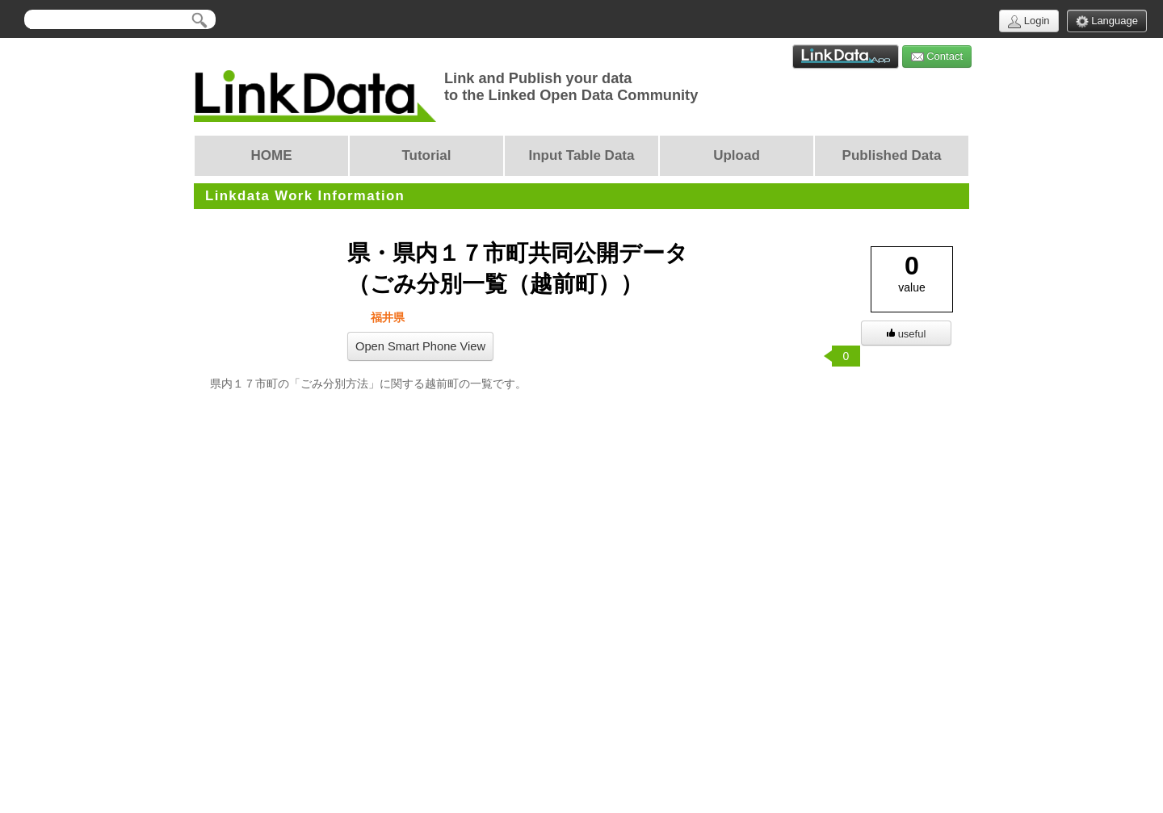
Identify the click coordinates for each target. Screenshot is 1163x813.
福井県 (386, 317)
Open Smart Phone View (420, 346)
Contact (937, 57)
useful (906, 334)
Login (1028, 21)
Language (1107, 21)
